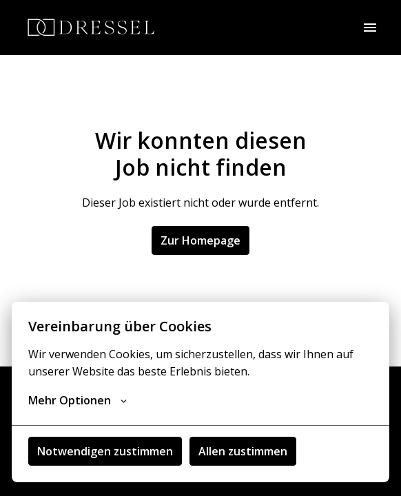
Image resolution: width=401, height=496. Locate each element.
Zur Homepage (200, 240)
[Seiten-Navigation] (370, 27)
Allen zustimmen (242, 451)
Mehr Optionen (77, 400)
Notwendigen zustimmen (105, 451)
